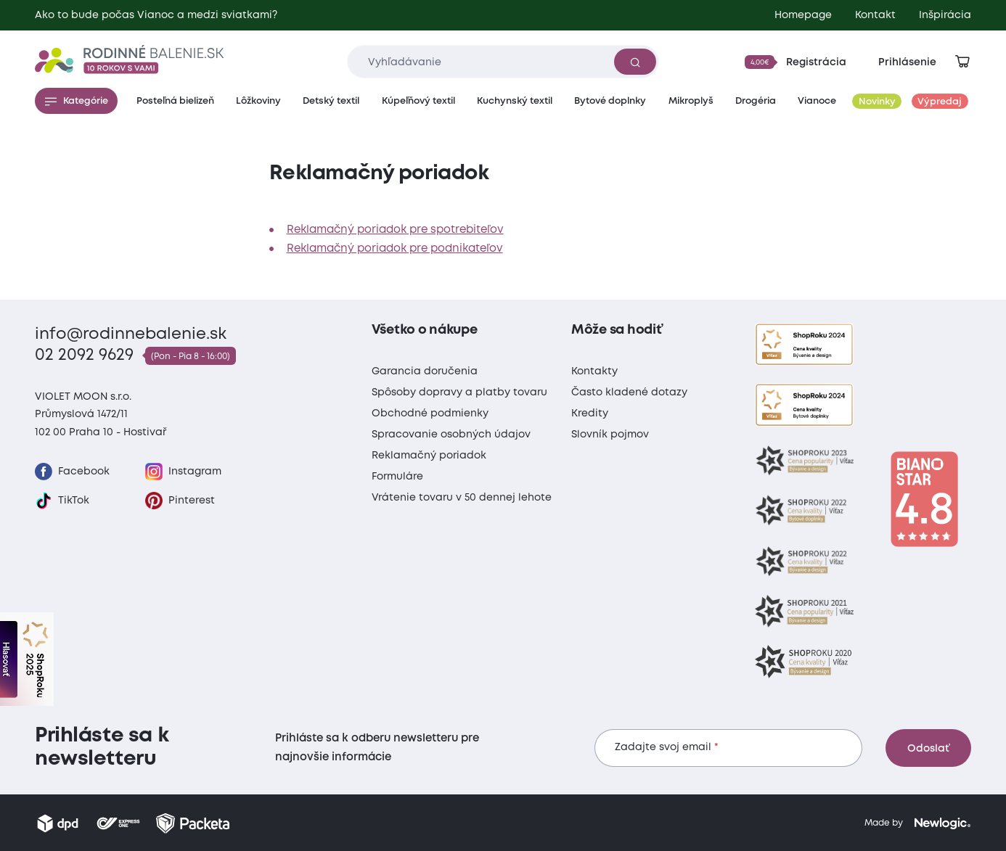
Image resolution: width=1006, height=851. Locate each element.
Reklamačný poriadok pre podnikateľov (395, 249)
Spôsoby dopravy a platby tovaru (459, 392)
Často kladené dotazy (629, 392)
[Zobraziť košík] (962, 61)
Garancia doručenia (425, 371)
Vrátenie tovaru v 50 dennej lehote (462, 497)
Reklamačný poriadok (429, 455)
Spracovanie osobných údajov (451, 434)
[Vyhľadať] (635, 62)
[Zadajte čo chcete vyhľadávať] (503, 61)
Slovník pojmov (610, 434)
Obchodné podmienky (430, 413)
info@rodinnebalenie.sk (130, 334)
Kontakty (594, 371)
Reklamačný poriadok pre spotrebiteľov (395, 230)
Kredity (589, 413)
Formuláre (397, 476)
